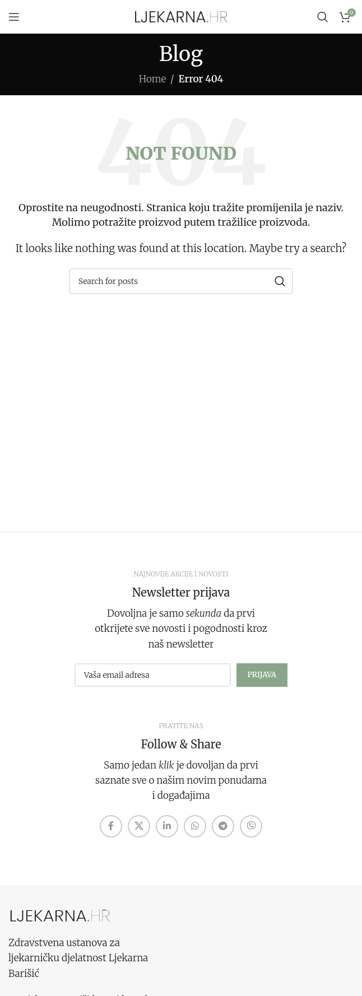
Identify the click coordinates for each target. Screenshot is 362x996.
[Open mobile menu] (14, 17)
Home (152, 79)
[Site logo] (181, 16)
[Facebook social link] (111, 826)
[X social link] (139, 826)
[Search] (323, 17)
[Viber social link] (251, 826)
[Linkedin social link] (167, 826)
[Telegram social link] (223, 826)
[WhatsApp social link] (195, 826)
